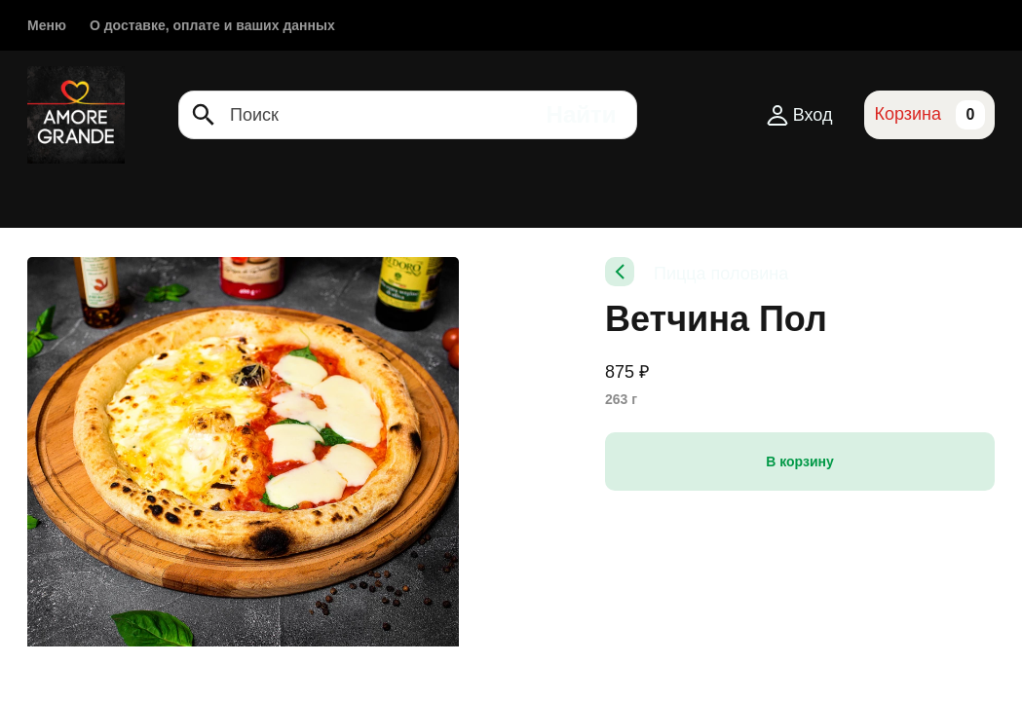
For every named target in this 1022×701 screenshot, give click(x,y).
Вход (799, 115)
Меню (46, 25)
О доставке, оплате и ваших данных (212, 25)
